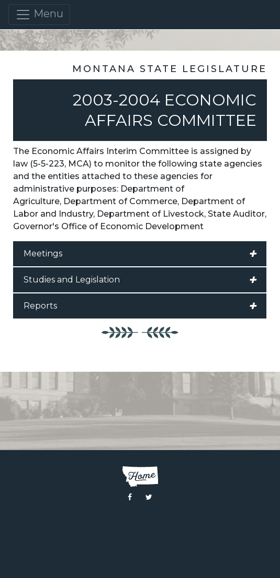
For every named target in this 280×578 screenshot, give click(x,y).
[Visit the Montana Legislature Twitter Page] (149, 497)
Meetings (140, 253)
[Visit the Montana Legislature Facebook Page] (130, 497)
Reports (140, 306)
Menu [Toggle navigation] (39, 14)
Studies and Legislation (140, 280)
